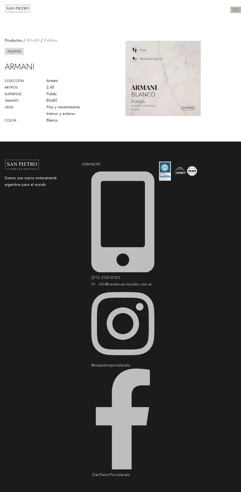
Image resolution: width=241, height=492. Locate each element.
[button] (131, 79)
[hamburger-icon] (235, 10)
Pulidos (51, 40)
